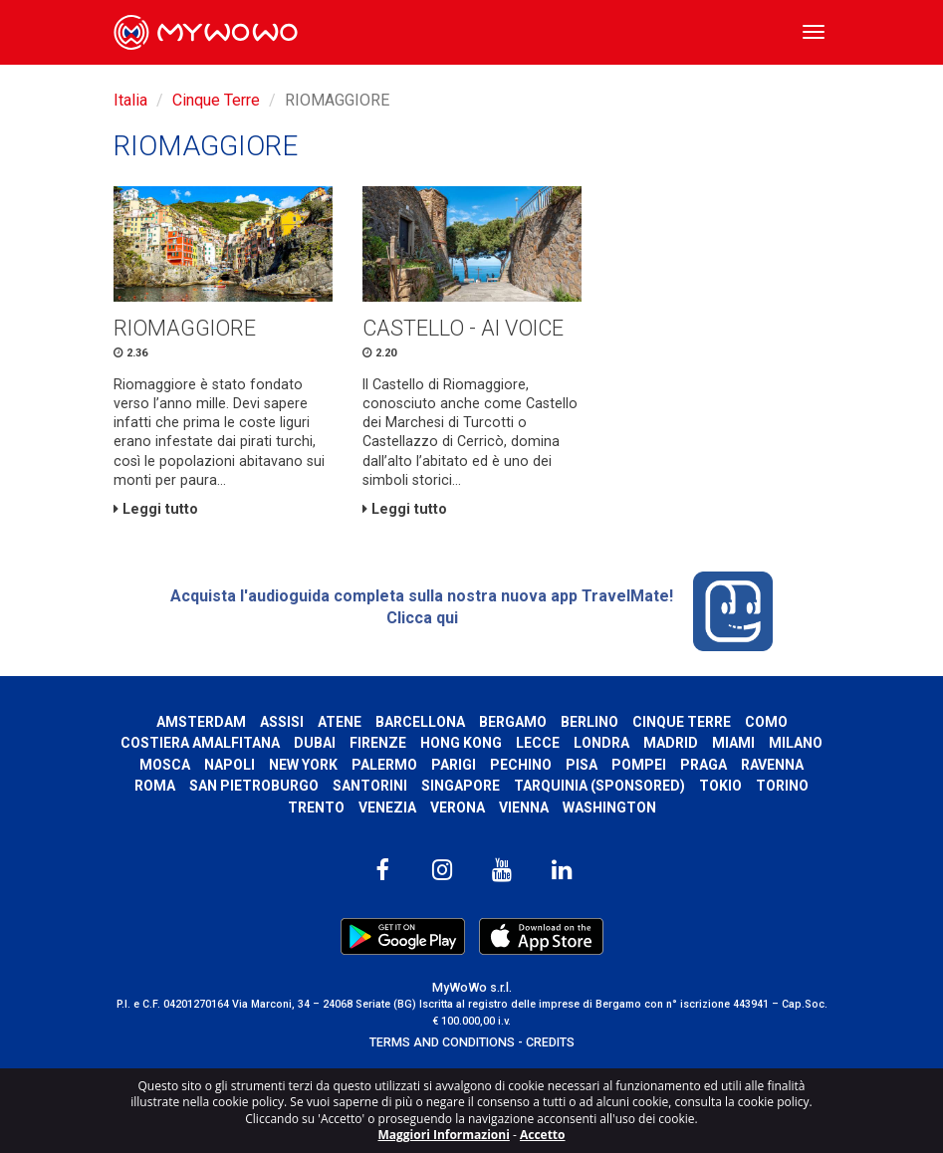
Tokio (720, 786)
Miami (733, 743)
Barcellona (420, 722)
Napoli (229, 765)
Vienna (524, 807)
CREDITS (550, 1042)
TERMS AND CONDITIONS (442, 1042)
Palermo (384, 765)
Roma (154, 786)
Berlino (589, 722)
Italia (130, 100)
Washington (609, 807)
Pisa (581, 765)
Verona (457, 807)
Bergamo (513, 722)
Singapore (460, 786)
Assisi (282, 722)
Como (766, 722)
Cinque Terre (216, 100)
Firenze (378, 743)
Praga (703, 765)
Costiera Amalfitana (200, 743)
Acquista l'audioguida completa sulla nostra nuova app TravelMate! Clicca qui (471, 611)
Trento (316, 807)
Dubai (315, 743)
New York (303, 765)
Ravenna (772, 765)
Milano (796, 743)
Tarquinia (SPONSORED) (599, 786)
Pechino (521, 765)
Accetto (543, 1134)
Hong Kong (461, 743)
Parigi (453, 765)
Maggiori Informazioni (443, 1134)
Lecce (538, 743)
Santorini (370, 786)
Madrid (670, 743)
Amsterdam (201, 722)
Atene (339, 722)
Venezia (387, 807)
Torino (782, 786)
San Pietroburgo (254, 786)
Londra (601, 743)
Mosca (164, 765)
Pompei (638, 765)
